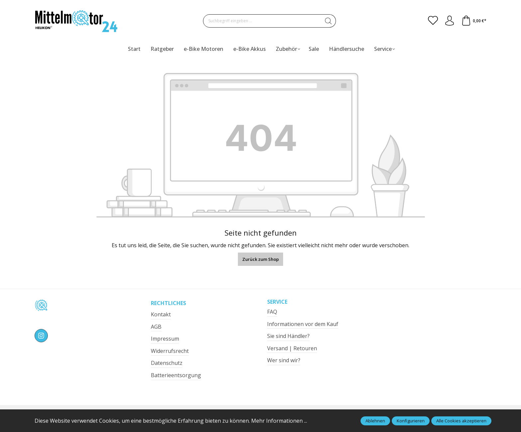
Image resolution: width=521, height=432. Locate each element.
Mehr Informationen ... (279, 420)
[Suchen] (328, 21)
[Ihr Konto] (450, 21)
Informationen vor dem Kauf (302, 324)
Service (277, 301)
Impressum (165, 338)
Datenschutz (166, 363)
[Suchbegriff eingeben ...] (262, 21)
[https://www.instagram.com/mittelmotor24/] (41, 335)
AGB (156, 326)
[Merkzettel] (433, 21)
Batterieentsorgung (176, 375)
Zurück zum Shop (260, 259)
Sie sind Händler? (288, 336)
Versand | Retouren (292, 348)
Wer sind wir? (283, 360)
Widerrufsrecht (170, 351)
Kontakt (161, 314)
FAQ (272, 311)
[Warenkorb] (473, 21)
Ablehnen (375, 421)
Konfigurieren (411, 421)
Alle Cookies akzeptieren (461, 421)
